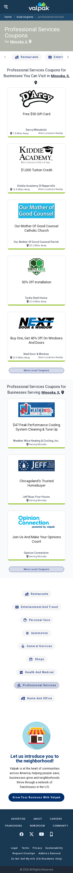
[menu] (5, 6)
